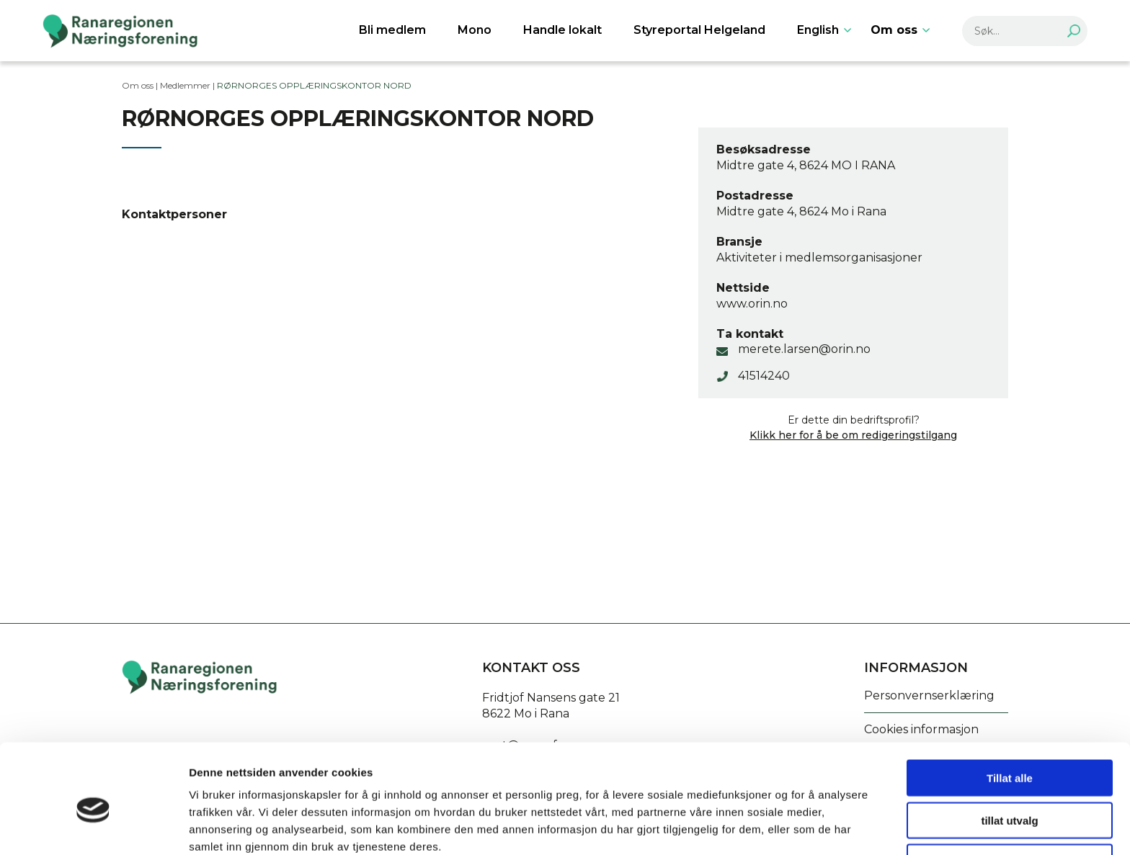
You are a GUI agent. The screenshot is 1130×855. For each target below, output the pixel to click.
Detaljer (767, 826)
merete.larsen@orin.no (804, 349)
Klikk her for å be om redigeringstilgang (853, 435)
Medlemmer (185, 85)
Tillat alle (1010, 711)
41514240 (764, 375)
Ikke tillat (1010, 795)
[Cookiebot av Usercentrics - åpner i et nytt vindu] (93, 827)
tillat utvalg (1009, 754)
